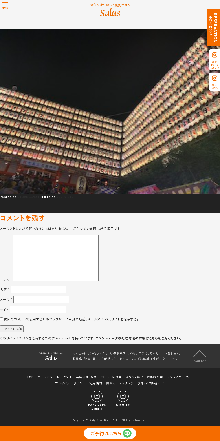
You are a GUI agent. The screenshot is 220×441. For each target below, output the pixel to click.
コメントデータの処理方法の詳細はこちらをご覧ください (137, 338)
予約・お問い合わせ (151, 383)
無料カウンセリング (120, 383)
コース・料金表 (111, 377)
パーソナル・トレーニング (54, 377)
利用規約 (95, 383)
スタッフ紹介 (134, 377)
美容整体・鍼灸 (86, 377)
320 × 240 (65, 197)
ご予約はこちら (106, 433)
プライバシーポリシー (70, 383)
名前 (5, 289)
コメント (6, 280)
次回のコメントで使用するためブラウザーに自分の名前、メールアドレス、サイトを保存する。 (71, 319)
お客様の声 (155, 377)
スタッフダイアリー (180, 377)
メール (6, 299)
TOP (30, 377)
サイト (4, 309)
